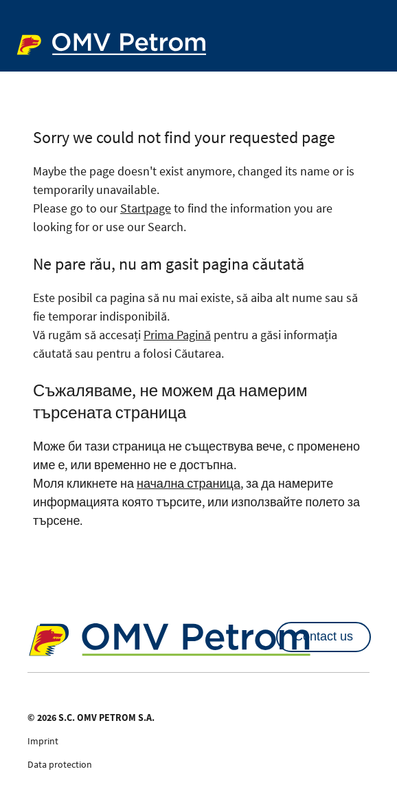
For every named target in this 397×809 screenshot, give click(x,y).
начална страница (188, 483)
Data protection (59, 764)
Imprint (42, 741)
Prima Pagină (177, 335)
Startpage (145, 208)
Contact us (323, 636)
